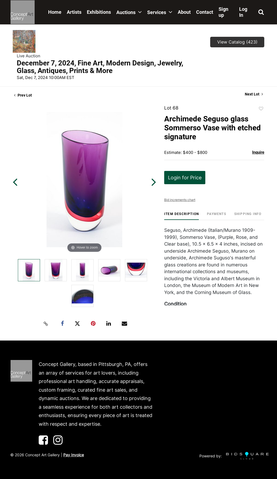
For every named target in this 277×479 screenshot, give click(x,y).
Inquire (258, 152)
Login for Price (185, 177)
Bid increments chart (179, 200)
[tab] (181, 216)
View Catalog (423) (237, 42)
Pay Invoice (73, 454)
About (184, 12)
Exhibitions (99, 12)
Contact (204, 12)
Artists (74, 12)
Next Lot (254, 94)
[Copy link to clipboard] (46, 324)
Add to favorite (261, 109)
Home (54, 12)
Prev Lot (23, 95)
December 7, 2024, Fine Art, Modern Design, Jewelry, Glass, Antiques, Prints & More (100, 67)
